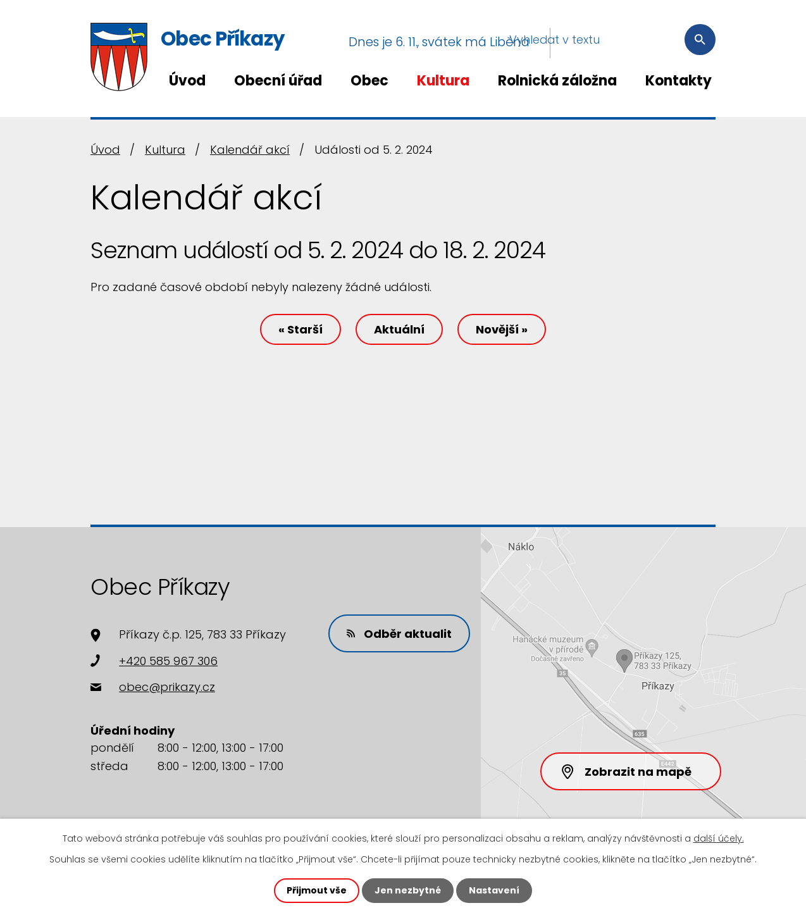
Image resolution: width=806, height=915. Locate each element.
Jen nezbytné (408, 890)
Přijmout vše (317, 890)
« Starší (300, 329)
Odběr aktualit (399, 634)
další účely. (718, 838)
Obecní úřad (278, 80)
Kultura (443, 80)
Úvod (187, 80)
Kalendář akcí (250, 150)
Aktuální (399, 329)
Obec (369, 80)
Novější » (502, 329)
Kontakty (678, 80)
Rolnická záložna (557, 80)
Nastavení (494, 890)
